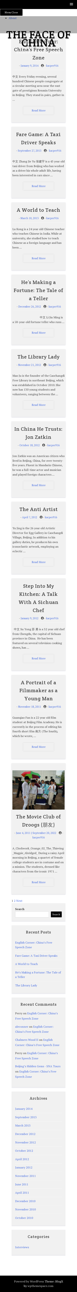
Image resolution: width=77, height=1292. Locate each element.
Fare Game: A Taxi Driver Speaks (36, 956)
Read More (39, 110)
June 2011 (21, 1184)
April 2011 (22, 1193)
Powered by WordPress (29, 1281)
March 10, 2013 (30, 218)
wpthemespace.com (40, 1286)
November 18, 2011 (29, 706)
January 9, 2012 (29, 618)
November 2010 (25, 1209)
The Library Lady (38, 356)
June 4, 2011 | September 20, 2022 (36, 833)
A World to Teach (38, 210)
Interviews (22, 1247)
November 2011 (25, 1176)
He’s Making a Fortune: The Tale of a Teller (38, 290)
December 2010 (25, 1201)
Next (19, 901)
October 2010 (24, 1218)
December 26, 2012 (29, 306)
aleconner (21, 1027)
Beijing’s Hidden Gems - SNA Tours (37, 1066)
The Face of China (38, 39)
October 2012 (24, 1151)
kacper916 (52, 65)
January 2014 (23, 1109)
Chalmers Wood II (26, 1040)
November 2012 (25, 1142)
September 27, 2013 (29, 150)
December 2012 (25, 1134)
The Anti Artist (38, 509)
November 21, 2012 (29, 365)
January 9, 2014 (29, 65)
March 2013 (23, 1125)
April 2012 (22, 1159)
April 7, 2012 (29, 517)
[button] (71, 4)
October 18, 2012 (29, 445)
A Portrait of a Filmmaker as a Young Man (38, 690)
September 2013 (26, 1117)
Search (19, 909)
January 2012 (23, 1167)
